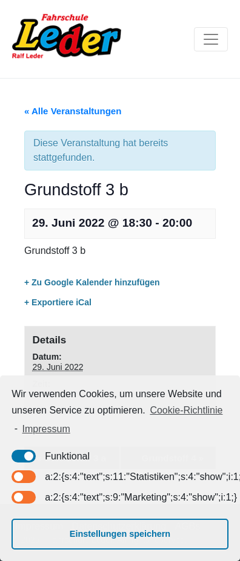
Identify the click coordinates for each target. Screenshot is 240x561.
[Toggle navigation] (211, 39)
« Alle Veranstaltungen (72, 111)
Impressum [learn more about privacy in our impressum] (46, 429)
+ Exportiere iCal (58, 302)
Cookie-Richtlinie (186, 410)
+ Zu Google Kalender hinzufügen (92, 282)
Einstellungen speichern (120, 534)
